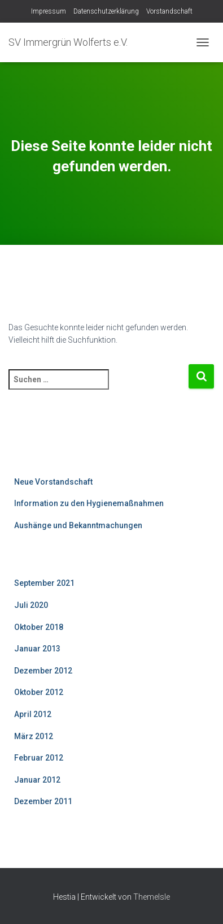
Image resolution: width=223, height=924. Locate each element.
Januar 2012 (37, 779)
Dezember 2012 (43, 670)
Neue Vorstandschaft (53, 481)
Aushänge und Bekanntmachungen (78, 525)
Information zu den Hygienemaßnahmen (89, 503)
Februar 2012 (38, 757)
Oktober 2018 (38, 627)
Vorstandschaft (169, 11)
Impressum (48, 11)
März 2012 (33, 736)
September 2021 (44, 583)
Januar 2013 (37, 648)
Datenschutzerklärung (106, 11)
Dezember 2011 (43, 801)
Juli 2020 (31, 605)
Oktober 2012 (38, 692)
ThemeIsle (151, 896)
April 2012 (32, 714)
